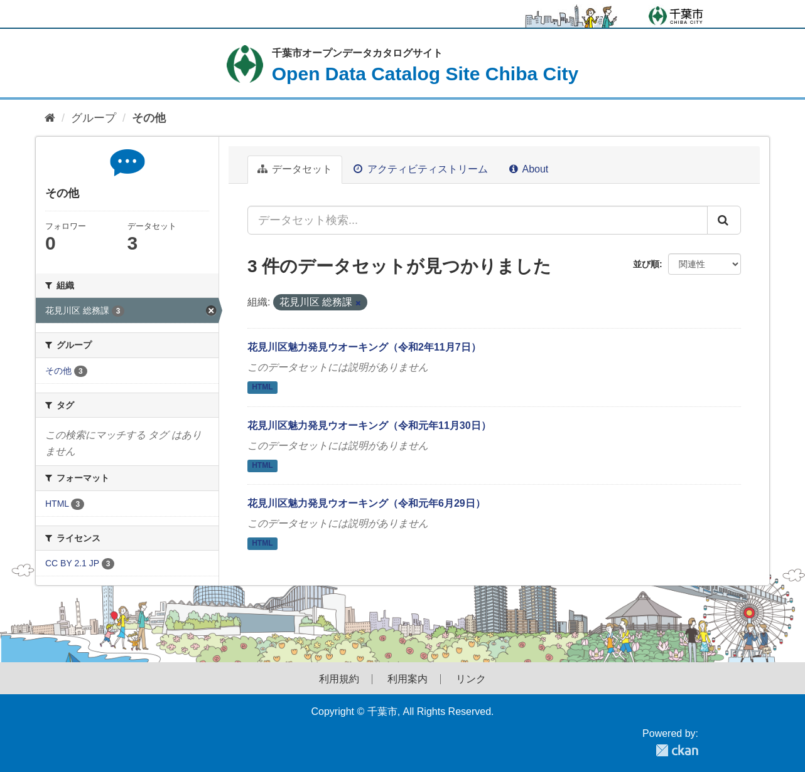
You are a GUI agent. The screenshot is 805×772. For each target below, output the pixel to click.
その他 (149, 118)
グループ (93, 118)
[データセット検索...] (477, 220)
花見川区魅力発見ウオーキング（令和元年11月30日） (369, 425)
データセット (294, 169)
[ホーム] (50, 118)
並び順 (646, 264)
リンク (471, 679)
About (528, 169)
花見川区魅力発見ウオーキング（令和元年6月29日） (366, 503)
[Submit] (724, 220)
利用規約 (339, 679)
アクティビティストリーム (420, 169)
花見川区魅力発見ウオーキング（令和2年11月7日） (364, 347)
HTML (262, 387)
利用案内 (407, 679)
